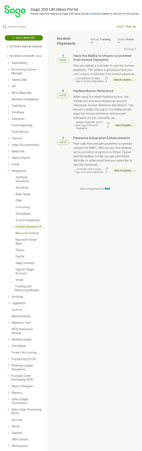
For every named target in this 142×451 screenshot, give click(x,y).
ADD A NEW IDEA (23, 37)
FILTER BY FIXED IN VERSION (24, 46)
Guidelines (95, 13)
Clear (38, 56)
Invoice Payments (94, 81)
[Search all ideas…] (26, 26)
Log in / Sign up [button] (126, 26)
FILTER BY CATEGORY (20, 56)
